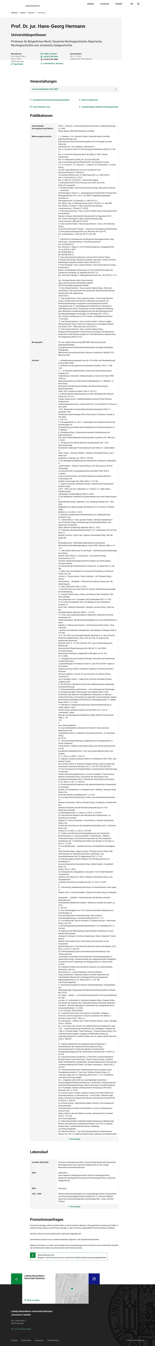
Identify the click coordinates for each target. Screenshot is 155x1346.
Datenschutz (26, 1340)
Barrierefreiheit (53, 1340)
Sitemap (14, 1340)
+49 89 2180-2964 (50, 57)
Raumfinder (18, 64)
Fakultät (22, 12)
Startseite (14, 12)
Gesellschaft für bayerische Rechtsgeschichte (51, 100)
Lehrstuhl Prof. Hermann (53, 64)
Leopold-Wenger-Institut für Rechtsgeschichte (99, 107)
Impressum (39, 1340)
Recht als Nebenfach (89, 100)
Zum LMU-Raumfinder (22, 1329)
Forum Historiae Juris (41, 107)
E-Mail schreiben (50, 54)
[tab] (74, 89)
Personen (31, 12)
